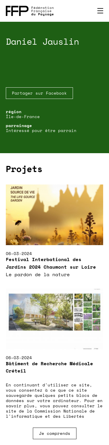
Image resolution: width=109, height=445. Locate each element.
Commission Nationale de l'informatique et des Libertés (50, 413)
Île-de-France (23, 116)
